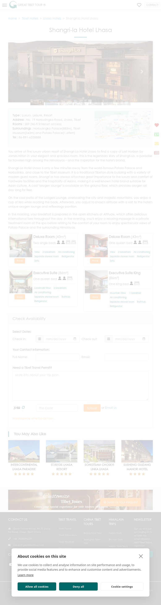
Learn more (26, 575)
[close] (141, 556)
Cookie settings (122, 586)
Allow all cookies (37, 586)
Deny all (78, 586)
